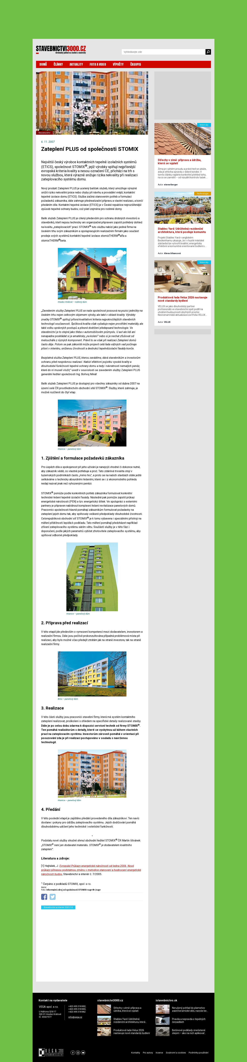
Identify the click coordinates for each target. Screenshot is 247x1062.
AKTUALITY (76, 64)
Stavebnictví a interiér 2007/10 (58, 907)
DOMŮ (43, 64)
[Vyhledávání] (163, 52)
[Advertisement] (92, 943)
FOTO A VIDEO (98, 64)
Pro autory (148, 1053)
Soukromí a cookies (176, 1053)
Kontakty (135, 1053)
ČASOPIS (135, 64)
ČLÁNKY (58, 64)
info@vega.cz (75, 1017)
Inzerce (159, 1053)
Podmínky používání (198, 1053)
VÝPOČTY (118, 64)
